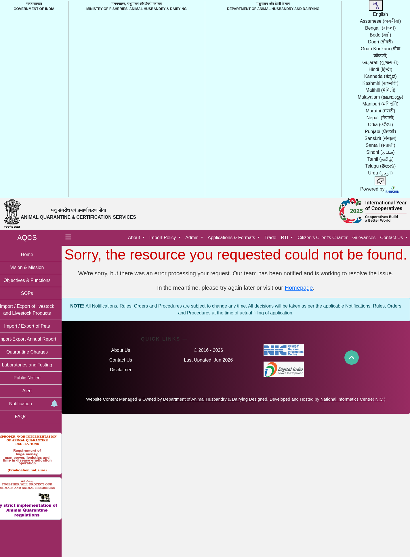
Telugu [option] (380, 166)
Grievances (363, 237)
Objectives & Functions (34, 280)
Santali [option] (380, 145)
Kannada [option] (380, 76)
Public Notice (34, 377)
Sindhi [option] (380, 152)
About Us (127, 367)
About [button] (134, 237)
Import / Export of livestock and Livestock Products (34, 310)
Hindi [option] (380, 69)
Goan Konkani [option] (380, 52)
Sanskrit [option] (380, 138)
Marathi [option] (380, 110)
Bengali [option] (380, 28)
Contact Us (127, 377)
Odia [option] (380, 124)
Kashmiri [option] (380, 83)
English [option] (380, 14)
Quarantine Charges (34, 351)
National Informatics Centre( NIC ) (356, 416)
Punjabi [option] (380, 131)
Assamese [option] (380, 21)
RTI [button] (285, 237)
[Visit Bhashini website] (393, 189)
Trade (270, 237)
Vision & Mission (34, 267)
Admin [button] (192, 237)
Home (34, 254)
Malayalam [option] (380, 97)
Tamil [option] (380, 159)
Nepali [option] (380, 117)
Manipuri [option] (380, 103)
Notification (40, 404)
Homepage (303, 305)
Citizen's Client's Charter (323, 237)
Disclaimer (127, 387)
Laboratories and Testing (34, 364)
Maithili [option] (380, 90)
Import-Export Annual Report (34, 339)
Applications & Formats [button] (232, 237)
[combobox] (376, 5)
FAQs (28, 416)
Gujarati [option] (380, 62)
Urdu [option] (380, 172)
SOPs (34, 293)
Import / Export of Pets (34, 326)
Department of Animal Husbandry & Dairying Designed (219, 416)
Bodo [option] (380, 34)
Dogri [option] (380, 41)
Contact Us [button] (392, 237)
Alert (34, 390)
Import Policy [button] (163, 237)
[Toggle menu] (75, 237)
